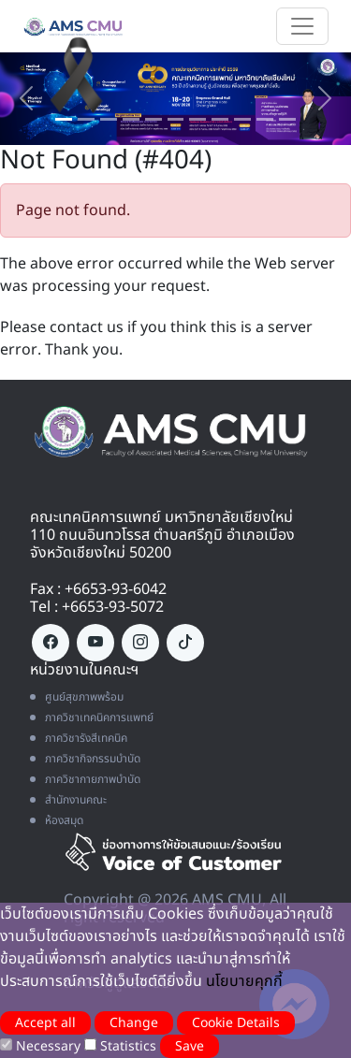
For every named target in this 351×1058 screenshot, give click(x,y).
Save (189, 1046)
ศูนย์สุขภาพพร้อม (77, 696)
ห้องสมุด (56, 820)
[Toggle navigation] (302, 26)
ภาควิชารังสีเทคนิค (78, 738)
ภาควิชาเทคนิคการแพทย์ (92, 717)
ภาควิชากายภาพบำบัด (85, 779)
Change (134, 1023)
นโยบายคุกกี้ (244, 981)
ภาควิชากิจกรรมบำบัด (85, 758)
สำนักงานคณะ (68, 799)
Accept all (45, 1023)
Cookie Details (236, 1023)
